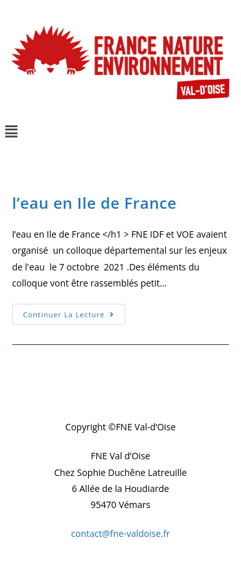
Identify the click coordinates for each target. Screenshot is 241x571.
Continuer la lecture (74, 311)
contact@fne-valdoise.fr (120, 533)
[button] (120, 131)
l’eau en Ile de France (94, 202)
